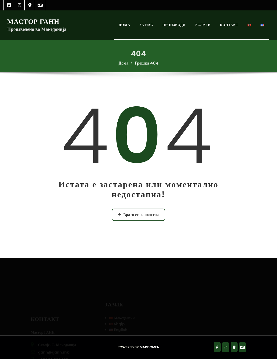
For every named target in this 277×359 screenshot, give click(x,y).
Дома (124, 24)
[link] (9, 5)
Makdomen (150, 347)
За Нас (146, 24)
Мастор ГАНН (33, 21)
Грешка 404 (146, 65)
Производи (174, 24)
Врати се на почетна (138, 214)
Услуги (203, 24)
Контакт (229, 24)
